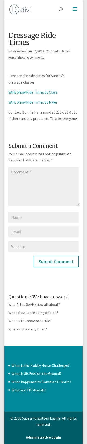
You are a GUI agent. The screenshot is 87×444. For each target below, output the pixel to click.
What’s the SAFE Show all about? (34, 304)
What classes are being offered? (33, 312)
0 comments (35, 57)
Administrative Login (43, 437)
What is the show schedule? (30, 320)
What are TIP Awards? (29, 390)
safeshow (19, 51)
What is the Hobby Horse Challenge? (41, 365)
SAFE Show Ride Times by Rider (32, 102)
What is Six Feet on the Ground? (36, 373)
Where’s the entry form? (27, 329)
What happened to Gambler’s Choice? (41, 382)
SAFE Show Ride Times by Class (32, 92)
